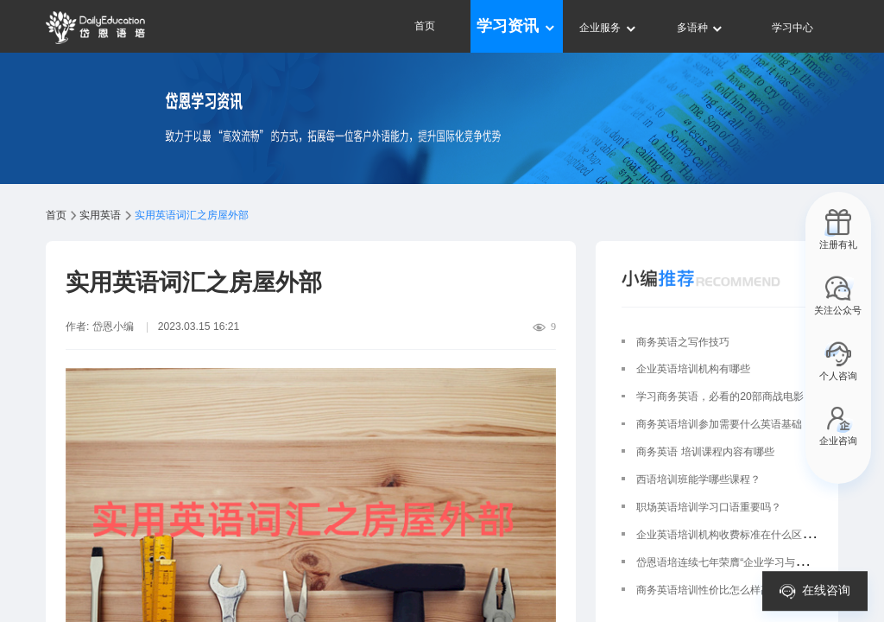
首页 (424, 26)
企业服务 (608, 28)
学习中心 (792, 28)
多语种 (700, 28)
